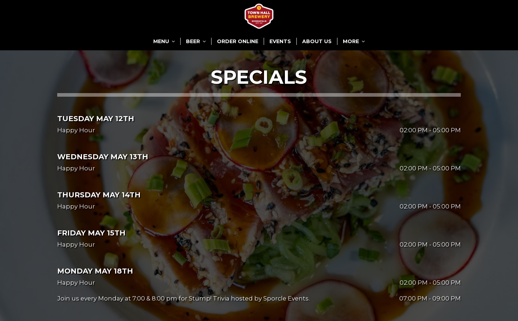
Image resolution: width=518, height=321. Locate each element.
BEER (196, 41)
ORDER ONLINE (237, 41)
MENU (164, 41)
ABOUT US (317, 41)
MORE (354, 41)
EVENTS (280, 41)
